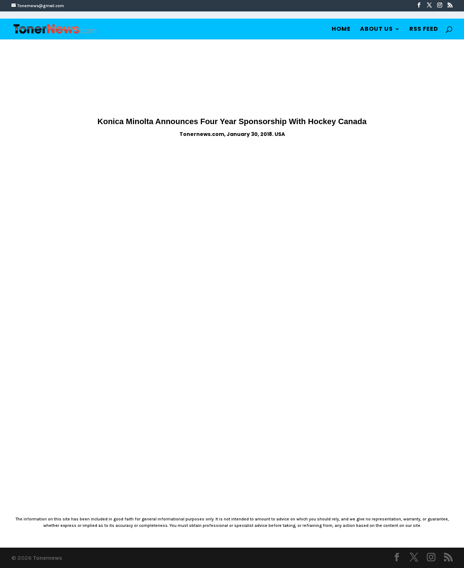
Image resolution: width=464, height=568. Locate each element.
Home (341, 29)
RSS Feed (423, 29)
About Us (376, 29)
